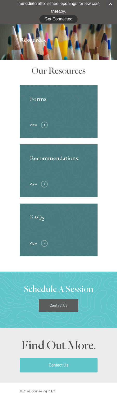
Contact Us (58, 361)
